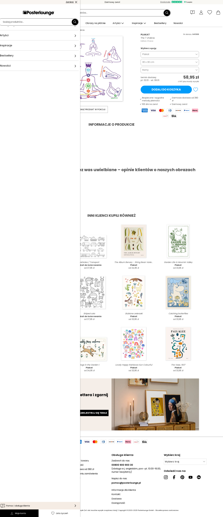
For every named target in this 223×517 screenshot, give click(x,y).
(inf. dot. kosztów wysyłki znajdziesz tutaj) (100, 510)
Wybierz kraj (172, 461)
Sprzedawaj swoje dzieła (20, 472)
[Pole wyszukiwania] (115, 13)
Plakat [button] (145, 54)
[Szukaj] (167, 13)
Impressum (13, 492)
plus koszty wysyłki (191, 81)
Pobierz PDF (34, 162)
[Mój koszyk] (218, 12)
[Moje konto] (201, 12)
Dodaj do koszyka (166, 89)
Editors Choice (147, 41)
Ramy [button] (145, 70)
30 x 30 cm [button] (148, 62)
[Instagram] (166, 477)
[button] (193, 12)
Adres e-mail (33, 407)
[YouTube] (191, 477)
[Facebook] (174, 477)
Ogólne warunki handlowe (21, 479)
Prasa (10, 467)
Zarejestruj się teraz (93, 413)
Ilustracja (56, 30)
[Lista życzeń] (209, 12)
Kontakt (116, 494)
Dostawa (116, 498)
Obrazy (45, 30)
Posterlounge (32, 30)
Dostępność (118, 503)
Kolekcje (11, 460)
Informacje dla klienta (124, 490)
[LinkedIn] (199, 477)
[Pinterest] (182, 477)
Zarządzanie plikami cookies (22, 488)
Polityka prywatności (18, 483)
